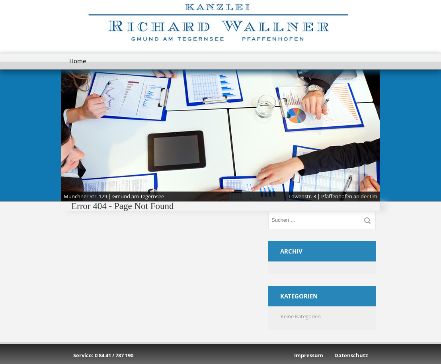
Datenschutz (351, 355)
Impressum (308, 355)
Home (77, 61)
